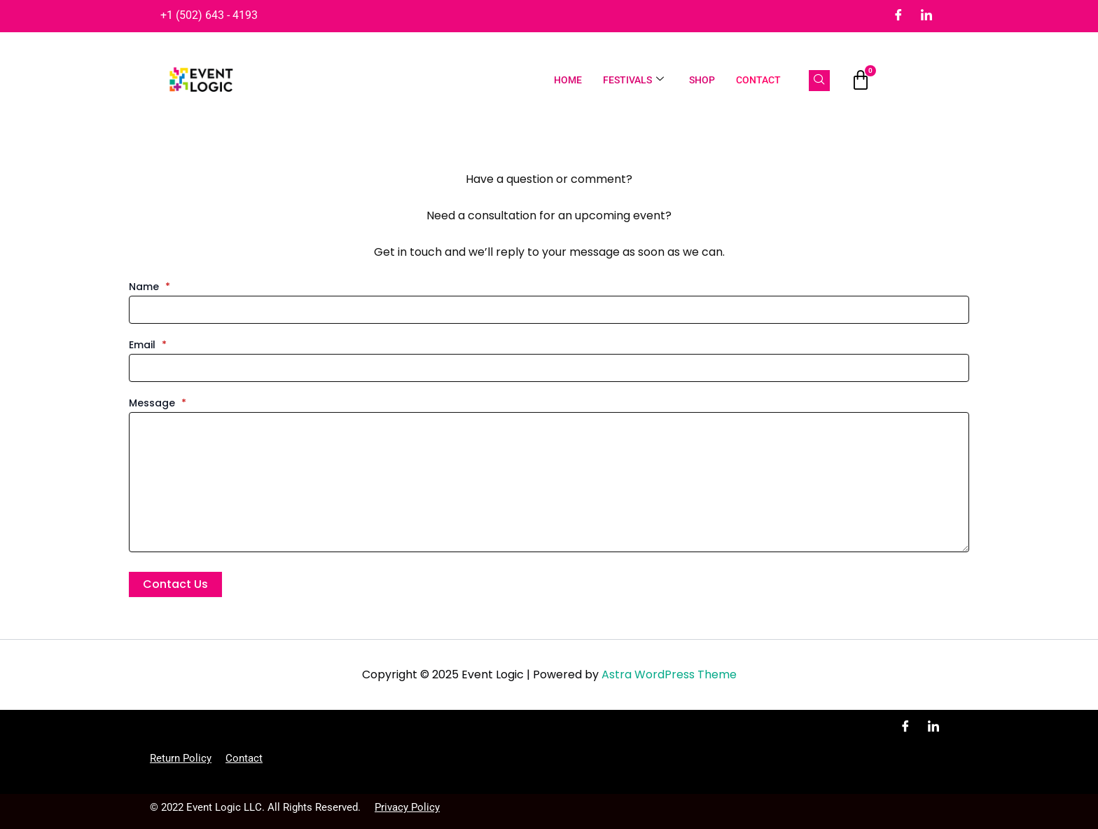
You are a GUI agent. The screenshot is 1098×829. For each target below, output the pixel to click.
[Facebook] (898, 16)
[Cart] (860, 81)
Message (157, 403)
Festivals (633, 80)
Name (149, 287)
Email (148, 345)
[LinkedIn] (926, 16)
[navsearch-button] (819, 80)
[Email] (549, 368)
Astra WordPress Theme (669, 674)
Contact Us (175, 584)
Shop (702, 79)
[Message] (549, 482)
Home (568, 79)
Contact (758, 79)
